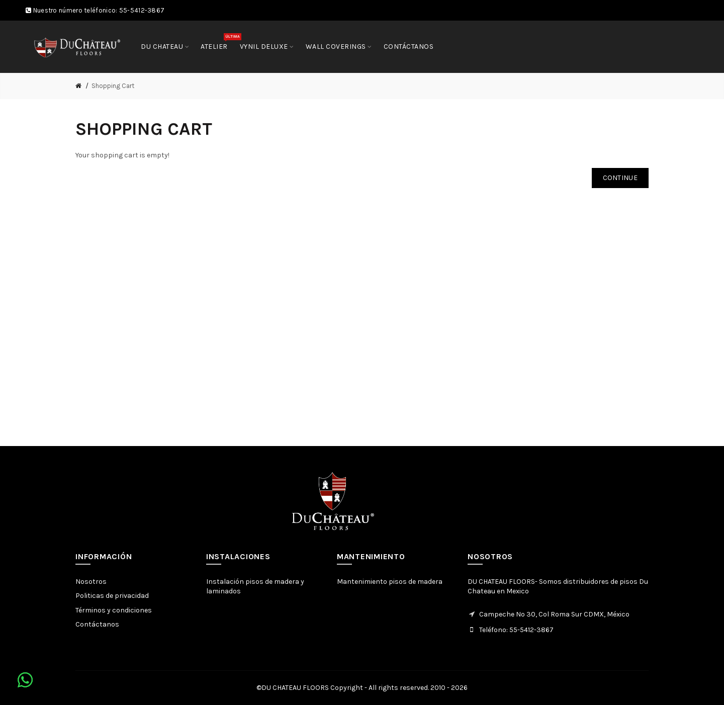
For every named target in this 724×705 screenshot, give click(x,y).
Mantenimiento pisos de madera (389, 581)
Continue (620, 177)
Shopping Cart (113, 86)
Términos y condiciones (113, 610)
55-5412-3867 (142, 10)
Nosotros (91, 581)
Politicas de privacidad (112, 595)
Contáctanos (97, 624)
